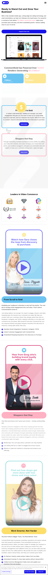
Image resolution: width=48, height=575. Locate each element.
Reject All (41, 571)
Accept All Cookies (29, 571)
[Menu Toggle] (45, 3)
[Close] (45, 567)
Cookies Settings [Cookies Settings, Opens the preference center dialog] (6, 571)
